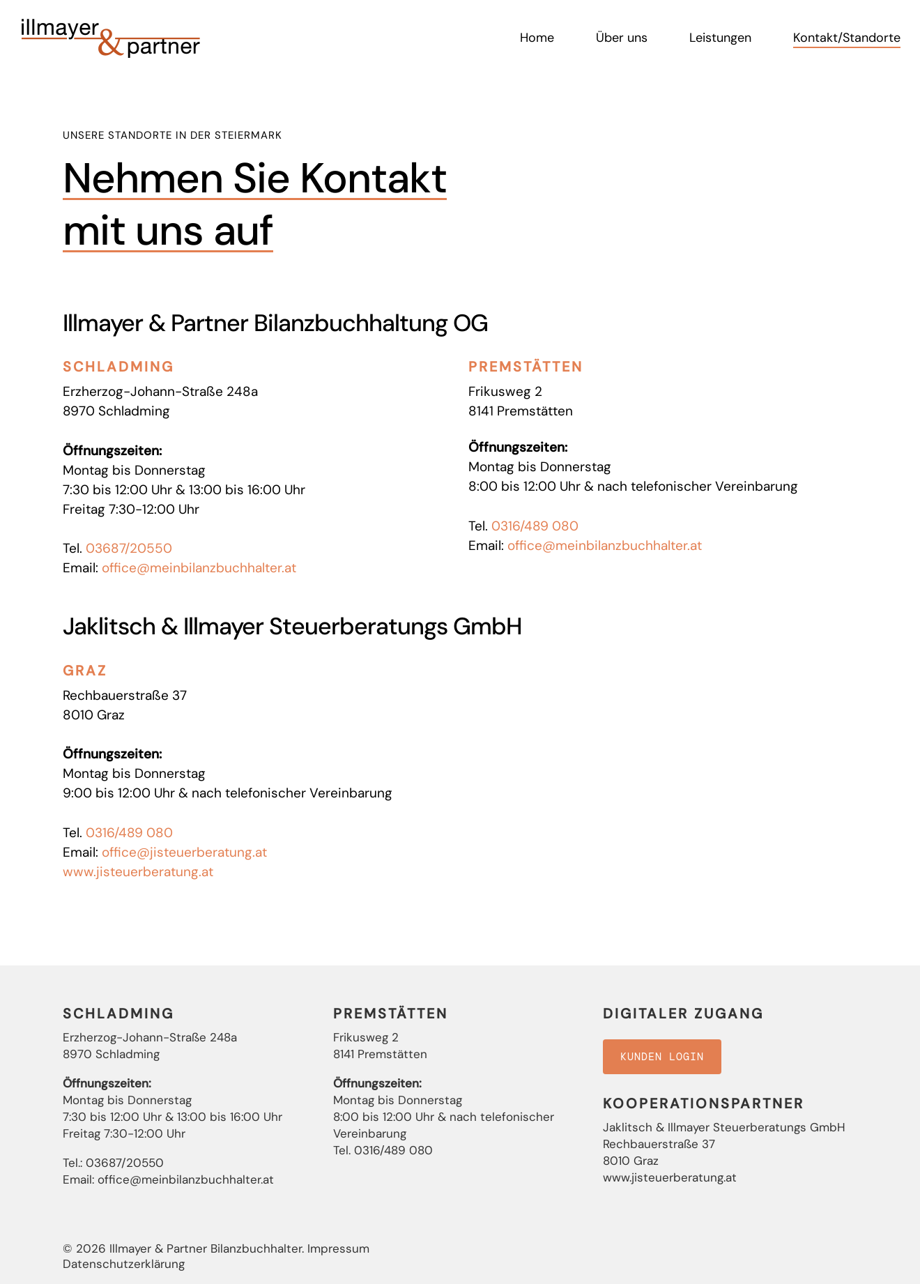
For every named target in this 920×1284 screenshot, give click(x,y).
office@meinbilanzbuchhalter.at (199, 567)
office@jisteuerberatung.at (184, 852)
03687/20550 (129, 548)
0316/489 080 (534, 526)
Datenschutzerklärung (124, 1263)
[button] (662, 1056)
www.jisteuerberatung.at (138, 871)
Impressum (338, 1248)
